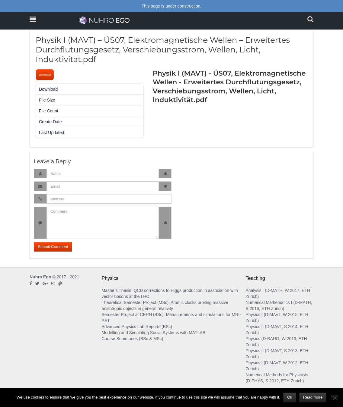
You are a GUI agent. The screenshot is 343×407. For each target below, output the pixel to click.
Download (45, 74)
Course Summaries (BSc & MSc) (132, 338)
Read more (312, 397)
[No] (334, 397)
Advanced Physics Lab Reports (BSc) (137, 326)
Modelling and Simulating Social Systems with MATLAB (154, 332)
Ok (289, 397)
